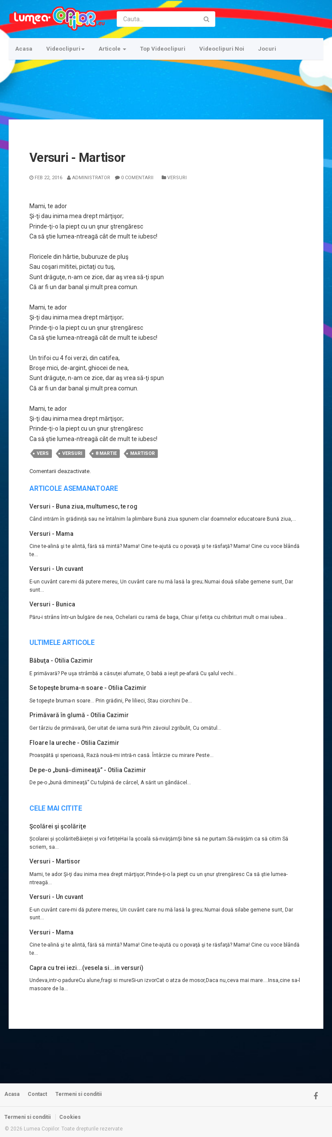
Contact (37, 1094)
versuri (72, 453)
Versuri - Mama (51, 533)
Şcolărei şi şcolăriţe (57, 826)
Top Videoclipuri (162, 48)
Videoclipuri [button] (65, 48)
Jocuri (267, 48)
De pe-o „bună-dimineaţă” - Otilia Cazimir (87, 770)
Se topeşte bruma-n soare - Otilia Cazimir (88, 687)
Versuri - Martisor (54, 861)
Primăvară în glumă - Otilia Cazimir (79, 715)
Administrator (88, 177)
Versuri (174, 177)
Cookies (70, 1117)
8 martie (106, 453)
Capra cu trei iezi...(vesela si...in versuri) (86, 967)
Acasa (23, 48)
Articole (112, 48)
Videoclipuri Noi (221, 48)
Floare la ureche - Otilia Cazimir (74, 742)
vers (43, 453)
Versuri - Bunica (52, 604)
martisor (142, 453)
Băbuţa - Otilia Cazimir (61, 660)
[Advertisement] (166, 84)
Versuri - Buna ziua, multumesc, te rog (83, 506)
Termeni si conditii (78, 1094)
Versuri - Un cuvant (56, 568)
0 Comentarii (134, 177)
